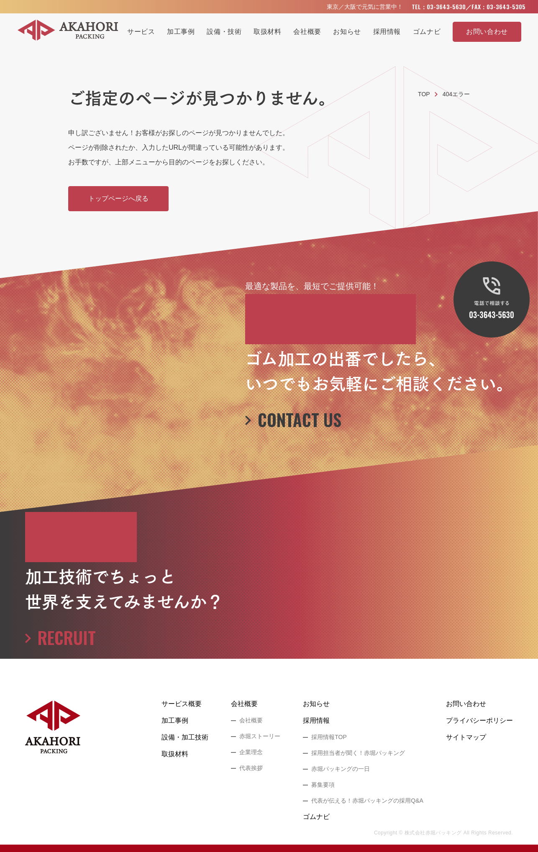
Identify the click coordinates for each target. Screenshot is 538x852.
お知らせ (316, 703)
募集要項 (323, 785)
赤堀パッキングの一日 (340, 769)
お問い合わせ (466, 703)
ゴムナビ (316, 816)
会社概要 (244, 703)
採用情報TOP (329, 737)
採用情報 (316, 720)
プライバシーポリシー (479, 720)
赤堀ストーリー (259, 736)
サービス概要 (181, 703)
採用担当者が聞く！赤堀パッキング (358, 753)
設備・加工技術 (184, 737)
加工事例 (174, 720)
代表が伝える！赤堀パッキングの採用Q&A (367, 800)
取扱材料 (174, 753)
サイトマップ (466, 737)
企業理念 (251, 752)
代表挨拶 (251, 768)
